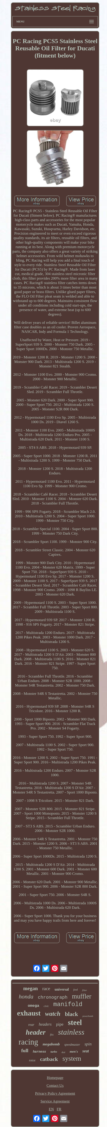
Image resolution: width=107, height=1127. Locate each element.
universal (62, 989)
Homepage (55, 1078)
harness (39, 1052)
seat (85, 1051)
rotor (32, 1060)
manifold (68, 1004)
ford (75, 989)
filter (84, 990)
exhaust (29, 1013)
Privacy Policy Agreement (55, 1093)
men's (74, 1051)
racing (28, 1042)
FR (59, 1109)
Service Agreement (55, 1101)
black (71, 1014)
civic (46, 1006)
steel (75, 1022)
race (46, 988)
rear (31, 1025)
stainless (71, 1032)
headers (45, 1024)
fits (52, 1034)
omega (33, 1006)
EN (51, 1109)
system (71, 1058)
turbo (53, 1051)
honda (26, 996)
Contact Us (54, 1085)
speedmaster (72, 1044)
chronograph (53, 997)
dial (63, 1052)
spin (88, 1044)
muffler (81, 996)
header (36, 1032)
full (24, 1050)
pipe (59, 1024)
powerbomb (88, 1016)
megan (30, 988)
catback (49, 1059)
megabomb (51, 1044)
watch (52, 1013)
